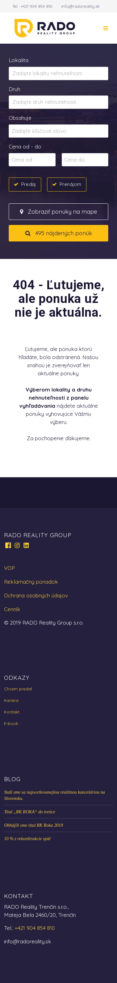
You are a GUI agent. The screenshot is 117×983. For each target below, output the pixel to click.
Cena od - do (25, 146)
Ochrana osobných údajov (36, 595)
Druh (14, 89)
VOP (9, 568)
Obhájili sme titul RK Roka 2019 (33, 825)
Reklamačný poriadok (31, 581)
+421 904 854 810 (36, 6)
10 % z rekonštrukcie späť (27, 838)
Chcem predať (18, 688)
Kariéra (11, 700)
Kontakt (11, 711)
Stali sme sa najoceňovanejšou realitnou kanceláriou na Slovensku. (54, 795)
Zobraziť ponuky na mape (58, 211)
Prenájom (70, 184)
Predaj (28, 184)
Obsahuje (20, 117)
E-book (11, 723)
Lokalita (18, 60)
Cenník (12, 609)
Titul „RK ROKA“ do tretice (29, 811)
